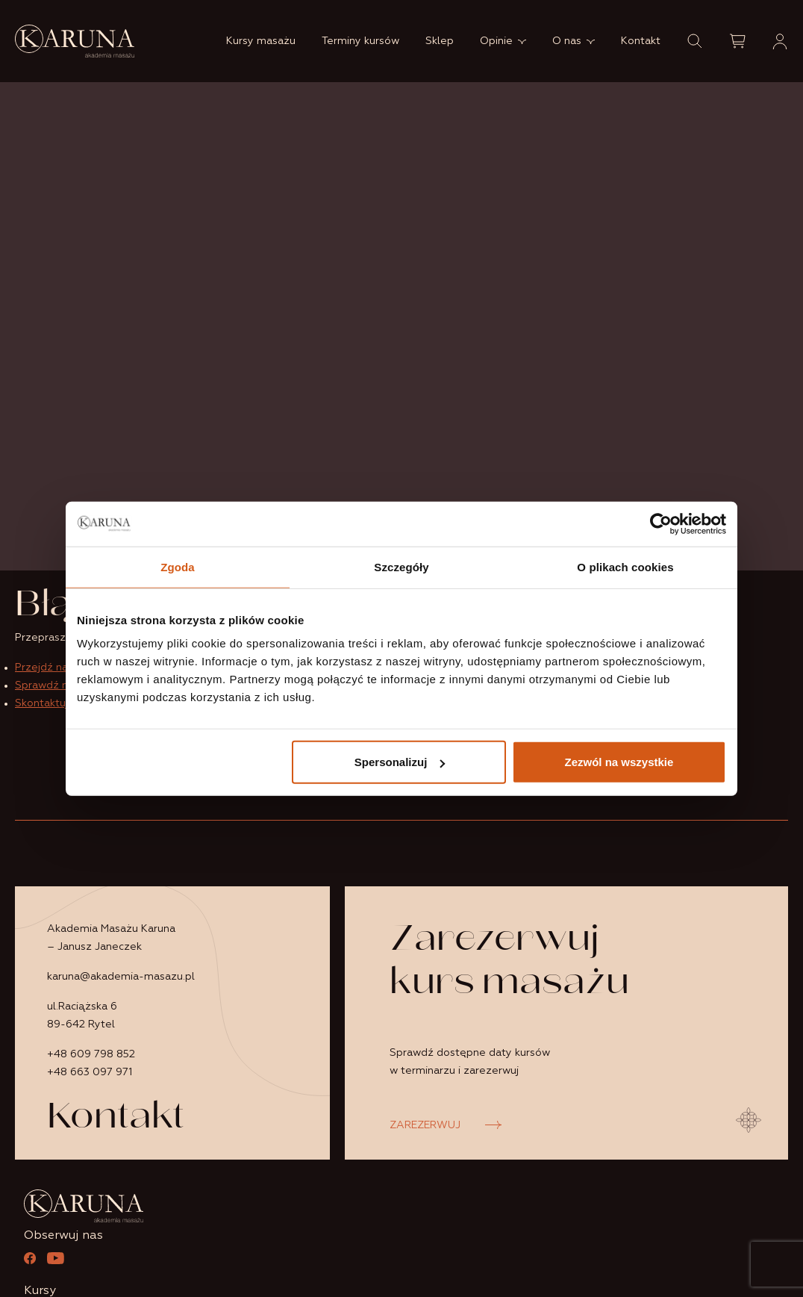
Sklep (439, 41)
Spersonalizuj (400, 762)
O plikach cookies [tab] (625, 566)
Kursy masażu (261, 41)
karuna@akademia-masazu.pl (121, 976)
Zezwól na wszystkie (619, 762)
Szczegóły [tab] (401, 566)
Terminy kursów (360, 41)
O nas (566, 41)
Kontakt (640, 41)
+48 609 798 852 (91, 1054)
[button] (695, 41)
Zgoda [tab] (177, 566)
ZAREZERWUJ (425, 1125)
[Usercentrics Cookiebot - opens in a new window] (661, 523)
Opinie (496, 41)
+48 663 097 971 (89, 1072)
